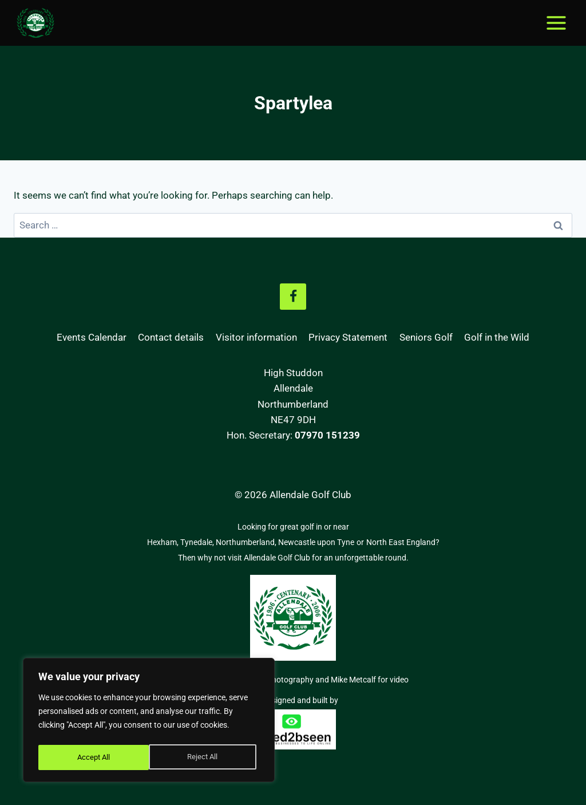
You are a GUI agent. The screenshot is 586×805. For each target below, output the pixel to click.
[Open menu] (556, 22)
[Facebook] (293, 296)
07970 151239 (327, 435)
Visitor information (256, 337)
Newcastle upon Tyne (316, 542)
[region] (149, 722)
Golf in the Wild (496, 337)
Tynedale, (198, 542)
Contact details (171, 337)
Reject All (92, 757)
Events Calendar (91, 337)
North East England (400, 542)
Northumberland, (247, 542)
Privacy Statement (347, 337)
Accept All (204, 757)
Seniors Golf (426, 337)
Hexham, (163, 542)
